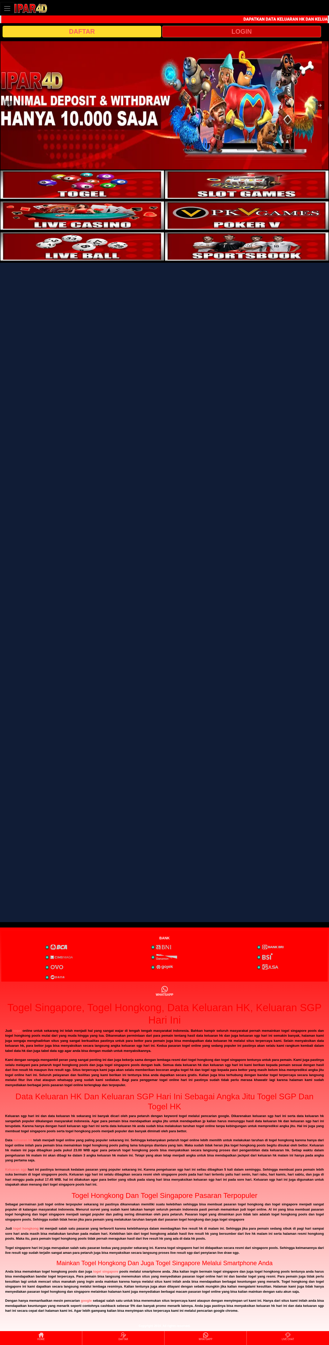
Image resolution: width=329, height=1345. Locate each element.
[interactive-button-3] (82, 215)
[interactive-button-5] (82, 246)
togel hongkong (26, 1228)
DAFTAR (82, 31)
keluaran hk (22, 1140)
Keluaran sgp (15, 1169)
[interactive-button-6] (246, 246)
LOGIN (241, 31)
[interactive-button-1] (82, 185)
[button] (9, 105)
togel (17, 1031)
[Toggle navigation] (7, 8)
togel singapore (105, 1271)
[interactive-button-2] (246, 185)
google (86, 1301)
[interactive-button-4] (246, 215)
